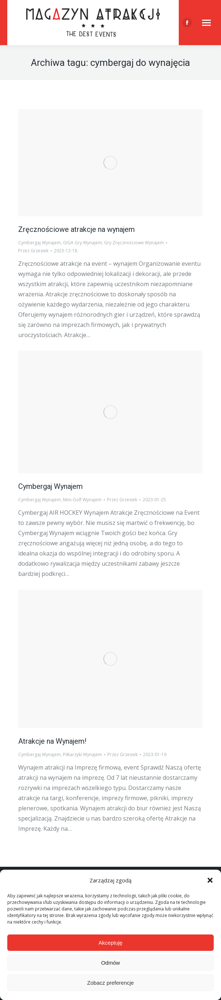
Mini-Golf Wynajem (82, 500)
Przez (33, 251)
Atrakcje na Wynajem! (52, 741)
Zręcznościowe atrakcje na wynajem (76, 229)
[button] (210, 880)
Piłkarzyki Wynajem (82, 754)
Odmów (110, 963)
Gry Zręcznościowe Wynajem (134, 243)
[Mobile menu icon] (206, 23)
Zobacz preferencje (110, 983)
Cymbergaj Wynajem (39, 243)
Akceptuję (111, 943)
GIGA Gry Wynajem (82, 243)
